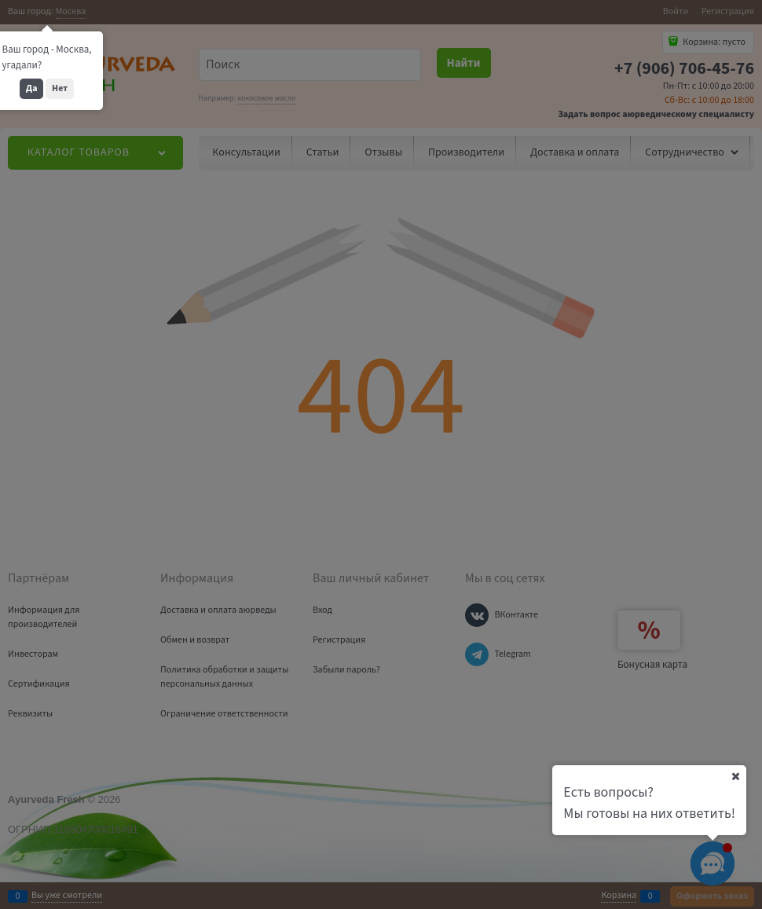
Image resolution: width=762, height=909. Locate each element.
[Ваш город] (735, 776)
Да (32, 88)
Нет (60, 88)
